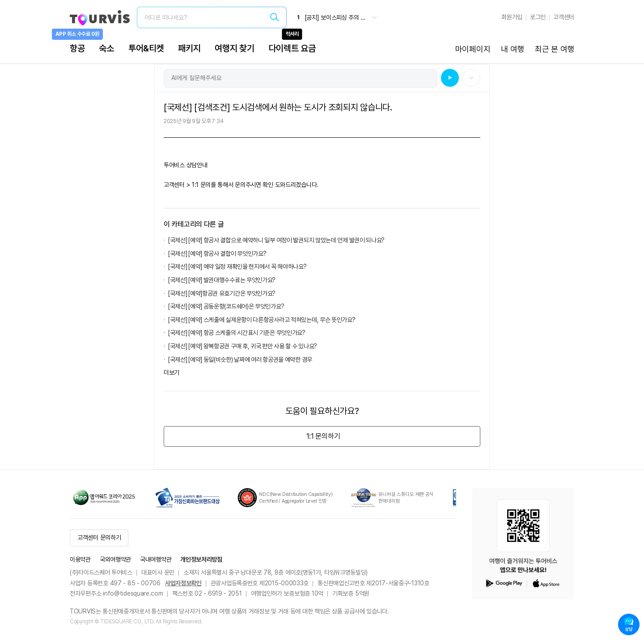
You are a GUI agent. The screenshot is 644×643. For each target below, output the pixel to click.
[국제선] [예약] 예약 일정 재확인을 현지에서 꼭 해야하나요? (237, 266)
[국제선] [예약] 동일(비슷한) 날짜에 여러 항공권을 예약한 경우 (240, 359)
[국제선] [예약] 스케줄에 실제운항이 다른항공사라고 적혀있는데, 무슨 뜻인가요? (263, 319)
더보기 (171, 372)
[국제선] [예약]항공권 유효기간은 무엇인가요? (221, 293)
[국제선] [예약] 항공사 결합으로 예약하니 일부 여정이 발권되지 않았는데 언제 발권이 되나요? (276, 240)
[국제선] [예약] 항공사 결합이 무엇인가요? (217, 253)
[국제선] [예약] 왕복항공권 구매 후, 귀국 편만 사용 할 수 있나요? (242, 346)
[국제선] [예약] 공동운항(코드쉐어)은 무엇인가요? (227, 306)
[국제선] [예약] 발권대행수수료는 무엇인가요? (223, 279)
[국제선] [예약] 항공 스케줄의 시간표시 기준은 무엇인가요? (236, 332)
